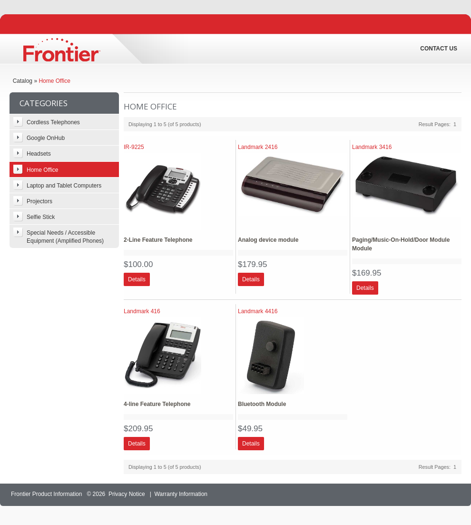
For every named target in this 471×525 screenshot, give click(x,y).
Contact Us (438, 48)
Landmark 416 (142, 311)
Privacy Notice (126, 494)
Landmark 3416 (372, 147)
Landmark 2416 (257, 147)
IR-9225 (134, 147)
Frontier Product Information (46, 494)
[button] (137, 279)
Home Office (54, 81)
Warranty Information (180, 494)
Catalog (22, 81)
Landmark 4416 (257, 311)
